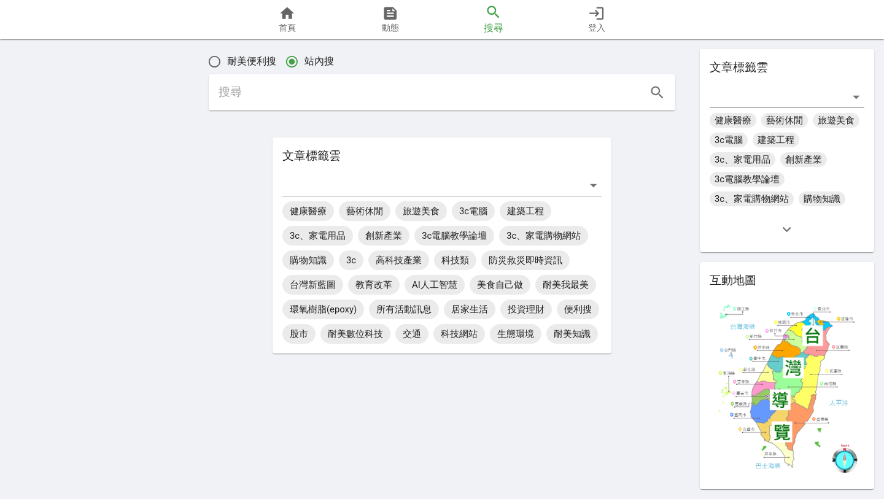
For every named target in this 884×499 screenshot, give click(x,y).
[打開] (593, 185)
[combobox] (432, 185)
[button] (50, 284)
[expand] (787, 229)
